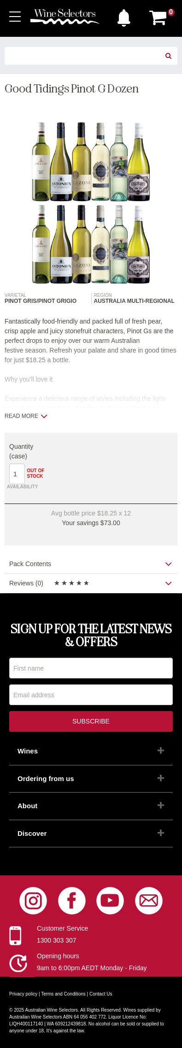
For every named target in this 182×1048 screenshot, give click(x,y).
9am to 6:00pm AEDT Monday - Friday (92, 968)
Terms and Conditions (63, 993)
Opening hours (58, 956)
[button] (126, 15)
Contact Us (100, 993)
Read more (26, 416)
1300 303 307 (56, 940)
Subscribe (91, 721)
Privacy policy (23, 993)
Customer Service (62, 928)
